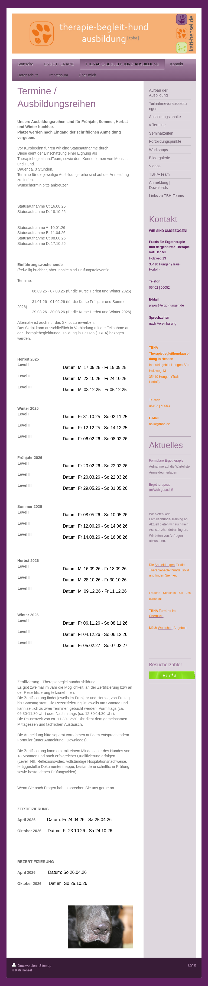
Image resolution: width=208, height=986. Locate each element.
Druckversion (25, 966)
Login (192, 965)
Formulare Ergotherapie (166, 460)
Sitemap (45, 966)
